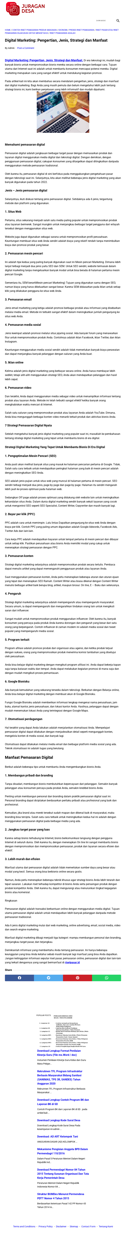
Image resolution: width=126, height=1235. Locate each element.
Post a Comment (25, 48)
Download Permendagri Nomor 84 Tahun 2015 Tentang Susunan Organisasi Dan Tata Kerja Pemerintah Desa (63, 1173)
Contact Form (88, 1226)
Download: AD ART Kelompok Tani (57, 1136)
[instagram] (117, 8)
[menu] (7, 20)
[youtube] (109, 8)
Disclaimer (61, 1226)
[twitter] (102, 8)
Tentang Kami (106, 1226)
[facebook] (94, 8)
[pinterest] (77, 978)
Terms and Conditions (24, 1226)
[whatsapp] (106, 978)
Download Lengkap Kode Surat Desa (58, 1120)
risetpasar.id (72, 962)
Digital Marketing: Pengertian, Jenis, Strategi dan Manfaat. (44, 60)
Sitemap (74, 1226)
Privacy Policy (46, 1226)
